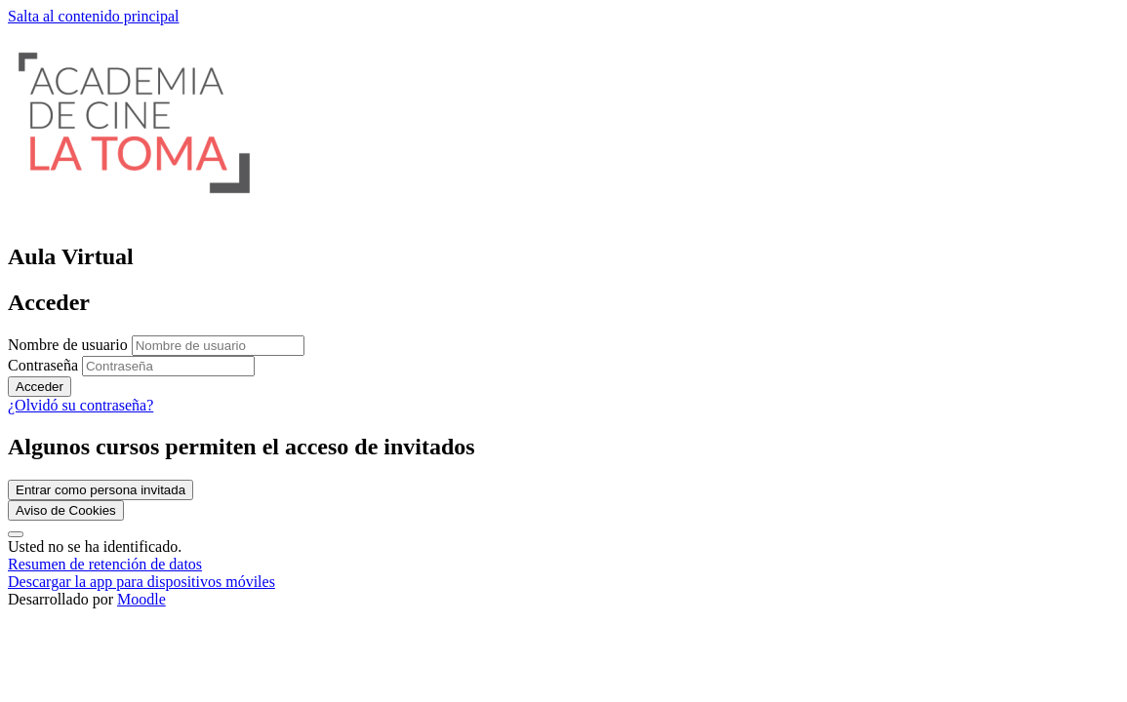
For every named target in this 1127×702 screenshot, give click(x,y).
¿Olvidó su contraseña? (80, 405)
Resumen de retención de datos (105, 564)
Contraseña (43, 365)
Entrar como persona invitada (100, 490)
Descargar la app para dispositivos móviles (141, 581)
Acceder (39, 386)
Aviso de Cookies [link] (66, 510)
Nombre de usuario (70, 344)
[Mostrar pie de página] (15, 534)
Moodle (141, 599)
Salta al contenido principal (94, 16)
